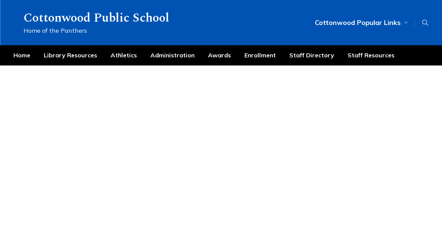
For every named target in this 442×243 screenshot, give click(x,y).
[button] (361, 22)
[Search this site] (425, 22)
